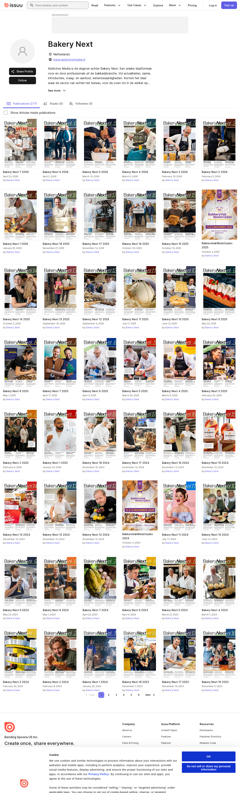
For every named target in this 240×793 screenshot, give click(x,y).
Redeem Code (208, 743)
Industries (166, 749)
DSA (88, 784)
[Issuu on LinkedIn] (186, 784)
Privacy (20, 784)
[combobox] (61, 5)
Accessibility (102, 784)
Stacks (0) (53, 103)
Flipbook (166, 743)
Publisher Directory (210, 736)
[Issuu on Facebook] (171, 784)
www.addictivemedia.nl (69, 59)
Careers (126, 736)
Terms (7, 784)
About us (127, 730)
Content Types (169, 730)
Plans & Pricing (130, 743)
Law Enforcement (38, 784)
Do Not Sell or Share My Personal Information (136, 784)
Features (166, 736)
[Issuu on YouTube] (231, 784)
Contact (126, 755)
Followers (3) (80, 103)
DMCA (77, 784)
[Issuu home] (13, 5)
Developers (206, 730)
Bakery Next (13, 180)
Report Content (61, 784)
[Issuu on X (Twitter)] (201, 784)
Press (125, 749)
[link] (94, 5)
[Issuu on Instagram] (216, 784)
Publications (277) (21, 103)
